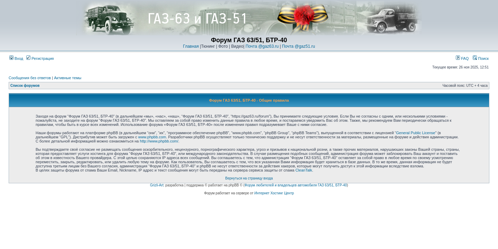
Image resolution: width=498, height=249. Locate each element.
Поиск (481, 58)
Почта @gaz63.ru (262, 46)
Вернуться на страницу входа (249, 178)
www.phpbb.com (152, 137)
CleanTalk (303, 170)
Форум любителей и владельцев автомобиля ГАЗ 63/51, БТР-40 (296, 185)
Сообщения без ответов (30, 78)
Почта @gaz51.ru (298, 46)
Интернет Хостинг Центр (274, 193)
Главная (191, 46)
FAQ (462, 58)
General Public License (415, 133)
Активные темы (67, 78)
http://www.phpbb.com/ (159, 141)
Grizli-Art (157, 185)
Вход (16, 58)
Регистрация (40, 58)
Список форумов (25, 85)
